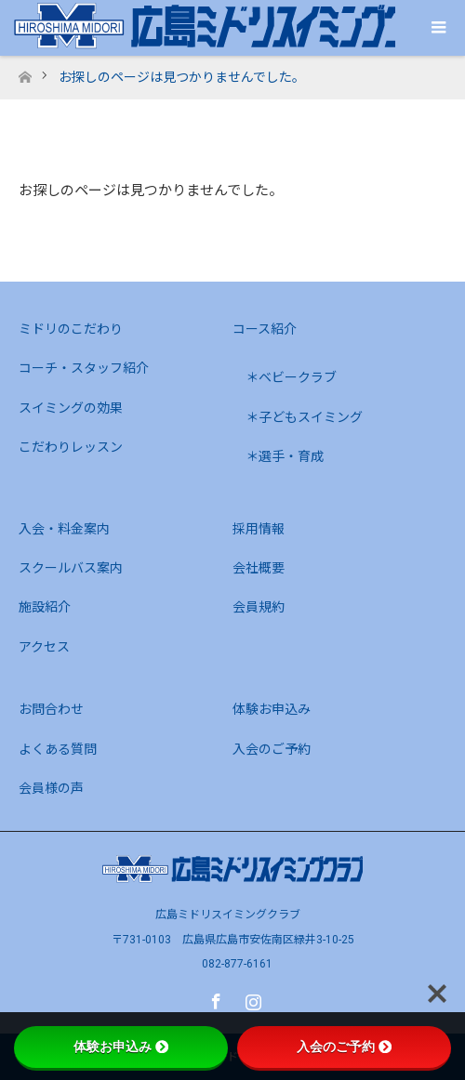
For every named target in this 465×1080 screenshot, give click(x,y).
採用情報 (258, 528)
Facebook (214, 998)
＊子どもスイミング (304, 417)
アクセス (44, 646)
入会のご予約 (271, 749)
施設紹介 (45, 606)
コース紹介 (264, 329)
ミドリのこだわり (71, 329)
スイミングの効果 (71, 408)
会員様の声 (51, 788)
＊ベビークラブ (291, 377)
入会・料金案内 (64, 528)
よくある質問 (58, 749)
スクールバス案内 (71, 567)
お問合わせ (51, 709)
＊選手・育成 (285, 456)
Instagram (251, 998)
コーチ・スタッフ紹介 (84, 368)
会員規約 (258, 606)
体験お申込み (271, 709)
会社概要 (258, 567)
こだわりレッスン (71, 447)
